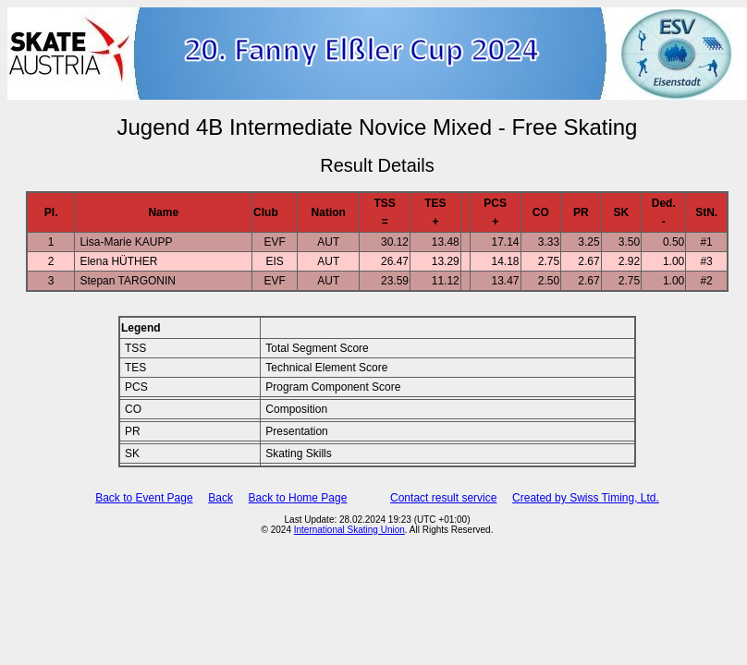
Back (220, 497)
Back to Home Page (298, 497)
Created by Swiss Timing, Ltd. (585, 497)
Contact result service (443, 497)
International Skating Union (349, 530)
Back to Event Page (143, 497)
